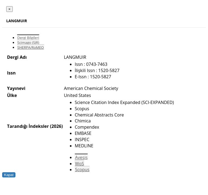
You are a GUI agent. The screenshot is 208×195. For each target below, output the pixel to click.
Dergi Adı (17, 57)
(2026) (56, 126)
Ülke (12, 95)
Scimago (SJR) (28, 42)
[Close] (9, 9)
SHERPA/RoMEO (30, 47)
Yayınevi (16, 88)
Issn (11, 73)
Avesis (81, 157)
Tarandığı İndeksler (28, 126)
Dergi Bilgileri (28, 37)
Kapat (9, 175)
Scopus (82, 170)
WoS (79, 164)
